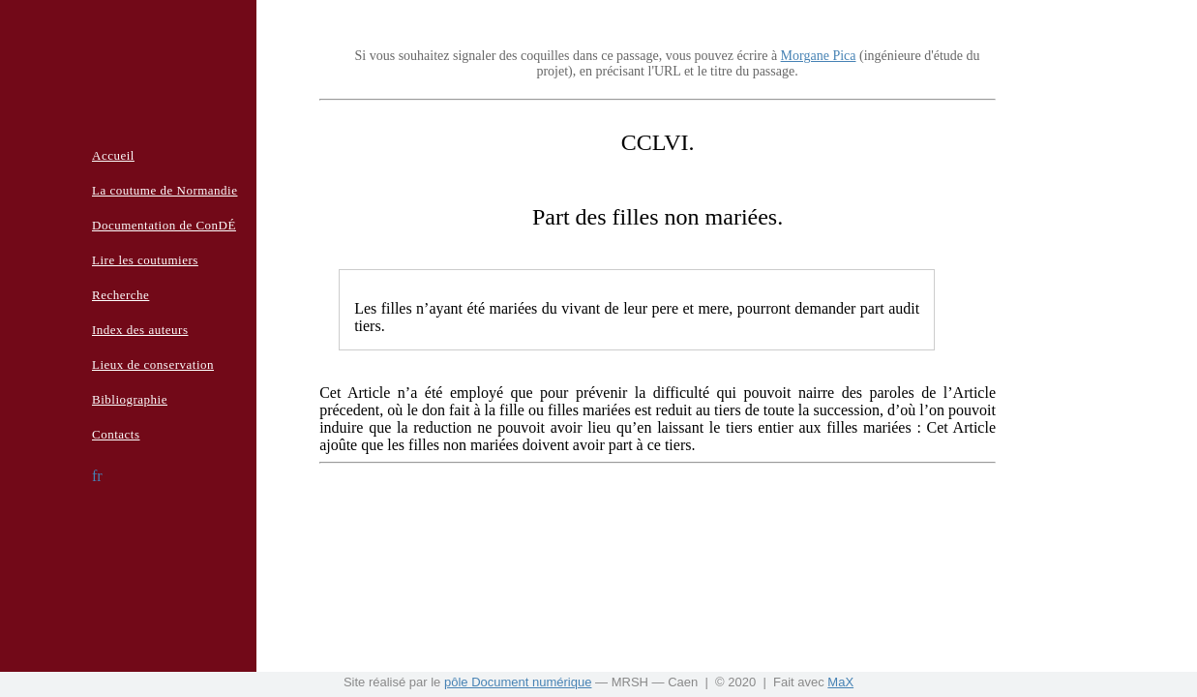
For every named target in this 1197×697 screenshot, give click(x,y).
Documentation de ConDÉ (164, 225)
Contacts (116, 434)
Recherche (120, 295)
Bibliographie (129, 399)
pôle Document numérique (517, 682)
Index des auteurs (140, 329)
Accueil (113, 155)
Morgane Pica (818, 55)
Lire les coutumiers (145, 260)
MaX (840, 682)
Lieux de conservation (153, 364)
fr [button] (97, 476)
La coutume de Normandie (164, 190)
